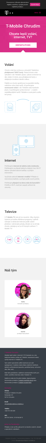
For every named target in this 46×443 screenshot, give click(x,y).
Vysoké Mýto (35, 4)
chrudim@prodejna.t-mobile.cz (14, 404)
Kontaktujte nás (23, 45)
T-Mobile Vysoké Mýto (24, 382)
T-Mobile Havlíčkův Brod (25, 380)
